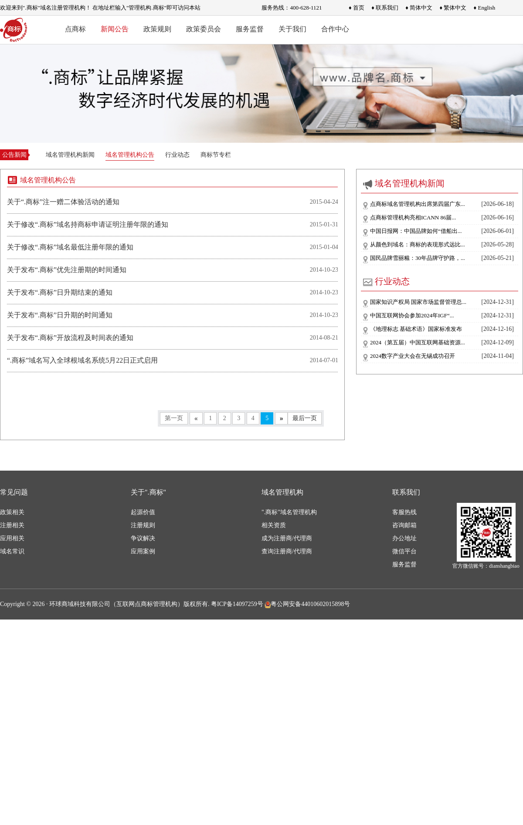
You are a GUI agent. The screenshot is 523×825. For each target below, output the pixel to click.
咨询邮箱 (404, 525)
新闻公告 (115, 29)
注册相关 (12, 525)
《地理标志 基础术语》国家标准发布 (416, 329)
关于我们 (292, 29)
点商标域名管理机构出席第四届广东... (417, 204)
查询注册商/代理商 (287, 551)
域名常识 (12, 551)
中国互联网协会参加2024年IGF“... (412, 315)
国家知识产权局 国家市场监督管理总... (418, 302)
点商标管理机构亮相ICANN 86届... (413, 217)
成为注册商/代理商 (287, 538)
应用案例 (143, 551)
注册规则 (143, 525)
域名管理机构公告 (129, 155)
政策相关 (12, 512)
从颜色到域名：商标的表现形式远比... (417, 244)
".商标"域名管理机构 (289, 512)
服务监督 (250, 29)
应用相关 (12, 538)
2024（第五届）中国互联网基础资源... (417, 342)
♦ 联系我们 (384, 7)
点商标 (75, 29)
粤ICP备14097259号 (237, 604)
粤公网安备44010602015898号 (307, 604)
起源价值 (143, 512)
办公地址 (404, 538)
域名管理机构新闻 (70, 155)
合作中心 (335, 29)
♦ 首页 (356, 7)
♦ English (485, 7)
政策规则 (157, 29)
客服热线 (404, 512)
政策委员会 (203, 29)
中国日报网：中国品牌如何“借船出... (416, 231)
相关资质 (274, 525)
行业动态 (177, 155)
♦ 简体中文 (418, 7)
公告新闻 (14, 155)
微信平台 (404, 551)
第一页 (174, 418)
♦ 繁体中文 (452, 7)
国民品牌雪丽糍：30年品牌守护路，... (417, 258)
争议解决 (143, 538)
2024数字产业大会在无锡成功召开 (412, 356)
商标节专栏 (215, 155)
